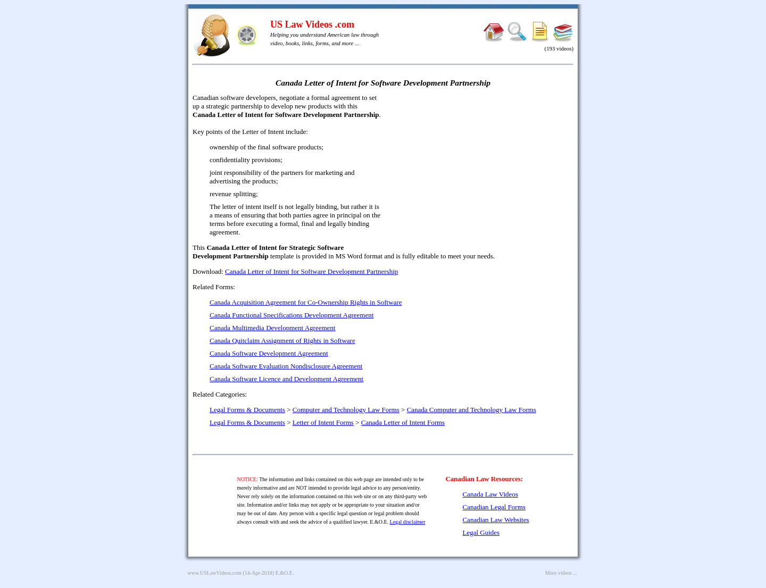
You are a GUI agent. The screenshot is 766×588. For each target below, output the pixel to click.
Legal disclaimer (408, 522)
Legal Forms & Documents (247, 410)
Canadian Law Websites (495, 520)
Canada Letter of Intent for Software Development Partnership (311, 271)
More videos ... (561, 573)
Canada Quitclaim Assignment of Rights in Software (282, 341)
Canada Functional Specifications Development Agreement (291, 315)
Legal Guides (480, 532)
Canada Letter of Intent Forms (403, 422)
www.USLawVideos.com (215, 573)
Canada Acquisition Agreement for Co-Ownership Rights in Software (306, 302)
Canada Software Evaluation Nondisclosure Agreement (286, 366)
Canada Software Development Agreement (269, 353)
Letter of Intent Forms (323, 422)
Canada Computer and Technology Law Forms (471, 410)
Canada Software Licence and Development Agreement (286, 379)
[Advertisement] (482, 170)
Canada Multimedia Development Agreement (272, 328)
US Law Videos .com (312, 24)
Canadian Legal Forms (493, 507)
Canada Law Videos (490, 494)
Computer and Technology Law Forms (346, 410)
